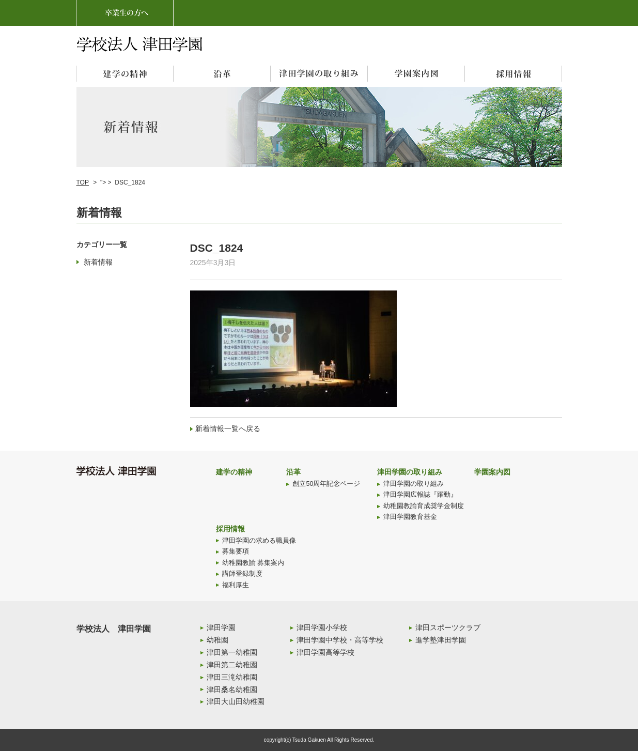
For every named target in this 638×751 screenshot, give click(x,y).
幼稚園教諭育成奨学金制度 (423, 506)
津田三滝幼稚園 (232, 677)
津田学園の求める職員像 (259, 540)
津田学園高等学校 (325, 652)
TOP (82, 182)
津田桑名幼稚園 (232, 689)
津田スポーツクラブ (447, 627)
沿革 (293, 472)
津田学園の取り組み (409, 472)
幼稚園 (217, 640)
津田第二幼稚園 (232, 665)
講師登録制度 (242, 573)
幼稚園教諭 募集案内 (253, 562)
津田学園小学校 (322, 627)
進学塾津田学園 (440, 640)
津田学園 (221, 627)
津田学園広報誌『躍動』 (420, 494)
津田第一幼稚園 (232, 652)
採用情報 (230, 529)
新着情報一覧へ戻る (227, 428)
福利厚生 (235, 585)
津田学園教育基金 (410, 516)
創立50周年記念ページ (326, 483)
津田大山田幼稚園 (235, 701)
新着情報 (98, 262)
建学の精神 (234, 472)
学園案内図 (492, 472)
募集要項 (235, 551)
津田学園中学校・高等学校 (340, 640)
